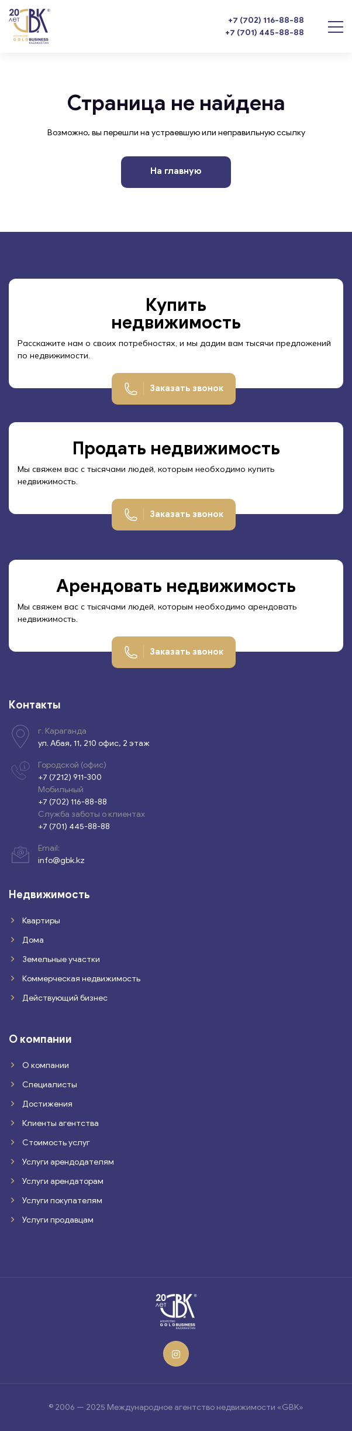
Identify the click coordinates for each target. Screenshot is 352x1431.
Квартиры (40, 921)
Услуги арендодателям (67, 1162)
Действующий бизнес (64, 998)
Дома (32, 940)
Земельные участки (60, 959)
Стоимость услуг (55, 1143)
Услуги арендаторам (61, 1181)
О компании (44, 1065)
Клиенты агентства (59, 1123)
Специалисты (48, 1085)
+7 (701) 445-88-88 (264, 32)
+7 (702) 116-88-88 (266, 20)
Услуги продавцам (57, 1220)
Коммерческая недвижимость (80, 979)
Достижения (46, 1104)
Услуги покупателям (61, 1201)
